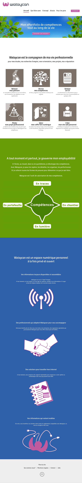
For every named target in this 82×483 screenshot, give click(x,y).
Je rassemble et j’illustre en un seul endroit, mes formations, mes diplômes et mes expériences (14, 94)
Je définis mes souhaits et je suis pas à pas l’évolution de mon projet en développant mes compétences (14, 128)
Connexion (75, 11)
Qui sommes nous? (29, 468)
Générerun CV (67, 89)
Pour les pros (61, 11)
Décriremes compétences (41, 89)
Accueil (26, 11)
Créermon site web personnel (67, 124)
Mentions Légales (42, 468)
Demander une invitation (41, 33)
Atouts (52, 11)
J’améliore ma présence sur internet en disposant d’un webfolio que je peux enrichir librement (67, 128)
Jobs (59, 468)
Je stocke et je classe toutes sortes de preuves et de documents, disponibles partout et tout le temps (41, 128)
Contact (53, 468)
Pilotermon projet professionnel (14, 124)
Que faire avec (36, 11)
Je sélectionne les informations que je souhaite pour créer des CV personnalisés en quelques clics (67, 94)
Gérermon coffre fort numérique (41, 124)
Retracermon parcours (14, 89)
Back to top (42, 474)
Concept (45, 11)
